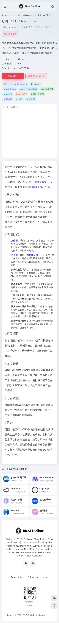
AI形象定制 (32, 255)
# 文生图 (30, 99)
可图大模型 (26, 182)
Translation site (29, 21)
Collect (10, 34)
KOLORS (40, 182)
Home (6, 15)
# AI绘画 (8, 94)
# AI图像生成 (10, 89)
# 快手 (19, 99)
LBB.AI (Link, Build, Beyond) (33, 615)
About (45, 577)
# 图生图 (8, 99)
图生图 (14, 255)
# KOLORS (21, 94)
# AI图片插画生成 (28, 89)
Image (13, 15)
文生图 (14, 240)
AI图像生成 (36, 187)
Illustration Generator (27, 15)
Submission (33, 577)
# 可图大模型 (37, 94)
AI (36, 167)
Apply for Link (17, 577)
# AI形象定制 (47, 89)
